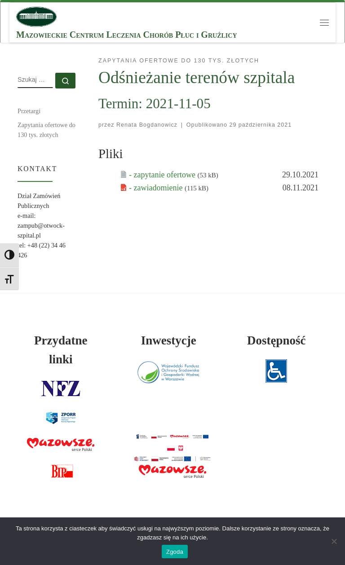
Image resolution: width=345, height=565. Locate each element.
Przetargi (29, 111)
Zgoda (174, 551)
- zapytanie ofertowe (163, 174)
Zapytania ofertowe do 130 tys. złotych (46, 129)
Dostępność (276, 340)
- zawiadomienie (157, 187)
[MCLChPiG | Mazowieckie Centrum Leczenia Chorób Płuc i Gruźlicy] (36, 16)
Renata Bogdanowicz (146, 125)
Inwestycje (168, 340)
